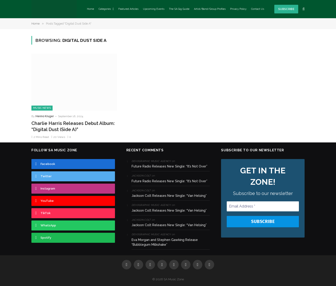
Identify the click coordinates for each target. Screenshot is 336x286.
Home (90, 9)
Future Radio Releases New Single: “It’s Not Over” (169, 166)
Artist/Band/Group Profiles (210, 9)
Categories (105, 9)
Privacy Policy (238, 9)
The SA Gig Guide (179, 9)
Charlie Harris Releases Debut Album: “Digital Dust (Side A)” (73, 126)
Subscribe (286, 9)
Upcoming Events (153, 9)
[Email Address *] (263, 206)
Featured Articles (128, 9)
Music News (42, 107)
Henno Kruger (45, 116)
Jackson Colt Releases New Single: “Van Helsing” (169, 195)
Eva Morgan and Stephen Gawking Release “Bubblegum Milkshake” (165, 242)
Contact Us (257, 9)
